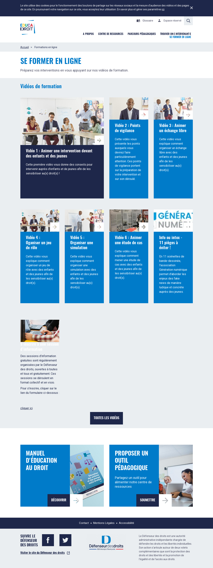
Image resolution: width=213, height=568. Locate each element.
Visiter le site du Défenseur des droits (42, 552)
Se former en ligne (180, 37)
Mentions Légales (103, 523)
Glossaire (144, 20)
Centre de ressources (110, 34)
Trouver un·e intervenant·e (175, 34)
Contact (84, 523)
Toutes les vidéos (106, 418)
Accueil (24, 47)
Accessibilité (126, 523)
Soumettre (147, 500)
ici (163, 9)
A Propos (88, 34)
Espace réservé (169, 20)
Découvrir (58, 500)
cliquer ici (26, 408)
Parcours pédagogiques (142, 34)
